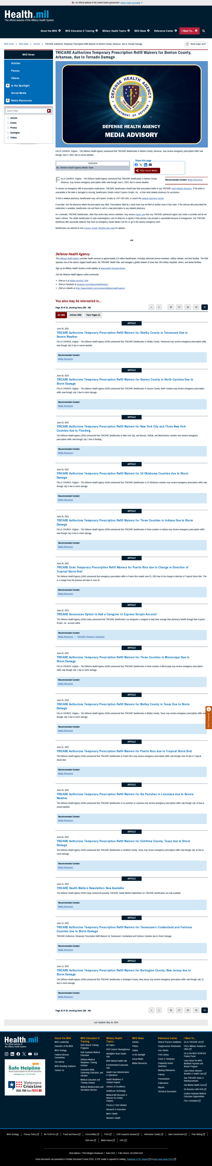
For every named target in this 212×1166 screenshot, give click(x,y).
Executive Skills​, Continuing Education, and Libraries (92, 1072)
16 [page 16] (171, 307)
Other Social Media (146, 170)
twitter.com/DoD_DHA (79, 280)
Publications (163, 1083)
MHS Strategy (61, 1050)
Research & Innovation (116, 1109)
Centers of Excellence (115, 1086)
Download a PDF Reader (137, 1159)
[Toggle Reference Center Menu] (176, 31)
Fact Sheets (163, 1050)
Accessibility (90, 1134)
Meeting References (166, 1070)
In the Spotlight (20, 85)
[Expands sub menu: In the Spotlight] (8, 85)
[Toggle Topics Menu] (128, 31)
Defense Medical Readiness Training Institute (89, 1062)
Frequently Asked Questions (165, 1065)
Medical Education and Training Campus (90, 1081)
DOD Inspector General (126, 1134)
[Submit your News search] (49, 111)
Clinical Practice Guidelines (169, 1042)
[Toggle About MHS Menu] (59, 31)
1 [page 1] (158, 307)
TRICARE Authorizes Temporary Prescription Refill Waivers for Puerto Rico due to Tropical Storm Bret (124, 751)
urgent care (140, 214)
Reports (161, 1087)
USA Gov (89, 1140)
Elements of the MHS (64, 1046)
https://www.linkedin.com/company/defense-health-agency (100, 288)
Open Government (176, 1134)
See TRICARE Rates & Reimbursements (194, 1079)
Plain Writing (197, 1134)
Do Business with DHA (193, 1089)
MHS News (140, 31)
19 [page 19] (196, 307)
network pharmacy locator (153, 198)
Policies (161, 1074)
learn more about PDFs (163, 1159)
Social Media (18, 93)
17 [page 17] (179, 307)
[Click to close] (209, 709)
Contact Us (59, 1070)
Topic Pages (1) (93, 315)
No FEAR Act (49, 1134)
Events (13, 123)
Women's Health (113, 1118)
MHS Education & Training (79, 31)
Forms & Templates (166, 1059)
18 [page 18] (188, 307)
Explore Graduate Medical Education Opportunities (195, 1095)
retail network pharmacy (182, 188)
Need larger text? (196, 44)
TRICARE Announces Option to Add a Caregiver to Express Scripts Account (107, 614)
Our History (59, 1061)
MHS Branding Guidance (65, 1066)
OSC (122, 1140)
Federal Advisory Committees (62, 1056)
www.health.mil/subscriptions (113, 268)
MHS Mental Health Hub (116, 1060)
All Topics (110, 1045)
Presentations (164, 1078)
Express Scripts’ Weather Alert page (99, 228)
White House (106, 1140)
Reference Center (163, 31)
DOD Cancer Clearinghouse (118, 1049)
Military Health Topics (114, 31)
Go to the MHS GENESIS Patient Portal (195, 1055)
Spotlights (15, 132)
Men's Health (111, 1113)
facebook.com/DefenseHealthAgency (92, 284)
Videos (15, 78)
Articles (15, 63)
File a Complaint (191, 1100)
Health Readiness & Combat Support (114, 1081)
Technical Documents (167, 1091)
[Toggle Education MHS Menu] (97, 31)
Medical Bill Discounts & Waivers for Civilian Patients (116, 1098)
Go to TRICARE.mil (192, 1042)
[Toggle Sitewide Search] (203, 31)
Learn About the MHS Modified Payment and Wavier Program (193, 1063)
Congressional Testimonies (169, 1046)
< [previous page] (151, 307)
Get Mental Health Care (194, 1085)
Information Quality (152, 1134)
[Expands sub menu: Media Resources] (8, 100)
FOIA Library (163, 1054)
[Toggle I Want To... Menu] (196, 31)
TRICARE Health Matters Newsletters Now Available (90, 888)
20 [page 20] (205, 307)
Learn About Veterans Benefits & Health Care (193, 1072)
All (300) (61, 315)
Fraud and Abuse (70, 1134)
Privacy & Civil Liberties (116, 1105)
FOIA (106, 1134)
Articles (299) (75, 315)
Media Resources (195, 179)
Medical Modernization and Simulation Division (92, 1088)
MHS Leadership (62, 1042)
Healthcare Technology (116, 1090)
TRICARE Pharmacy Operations (91, 636)
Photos (15, 70)
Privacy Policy (30, 1134)
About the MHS (49, 31)
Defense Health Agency (69, 258)
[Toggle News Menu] (148, 31)
